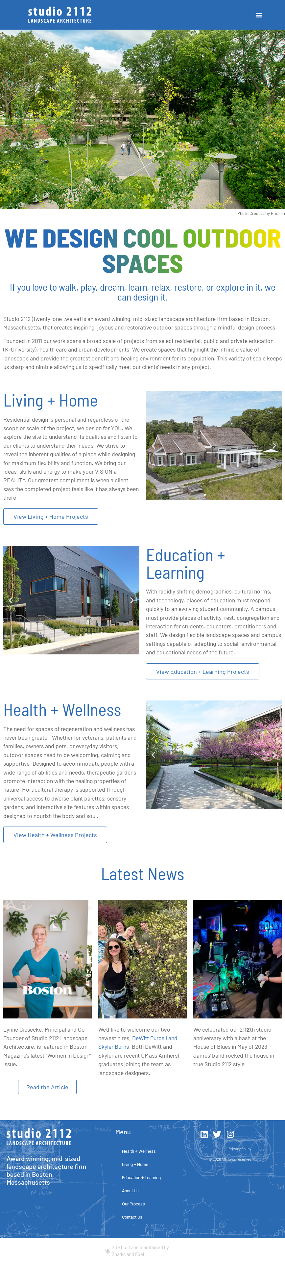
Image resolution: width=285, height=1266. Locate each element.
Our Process (133, 1203)
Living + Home (135, 1164)
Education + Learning (141, 1177)
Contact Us (132, 1216)
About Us (130, 1190)
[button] (259, 15)
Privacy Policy (239, 1148)
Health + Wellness (139, 1150)
